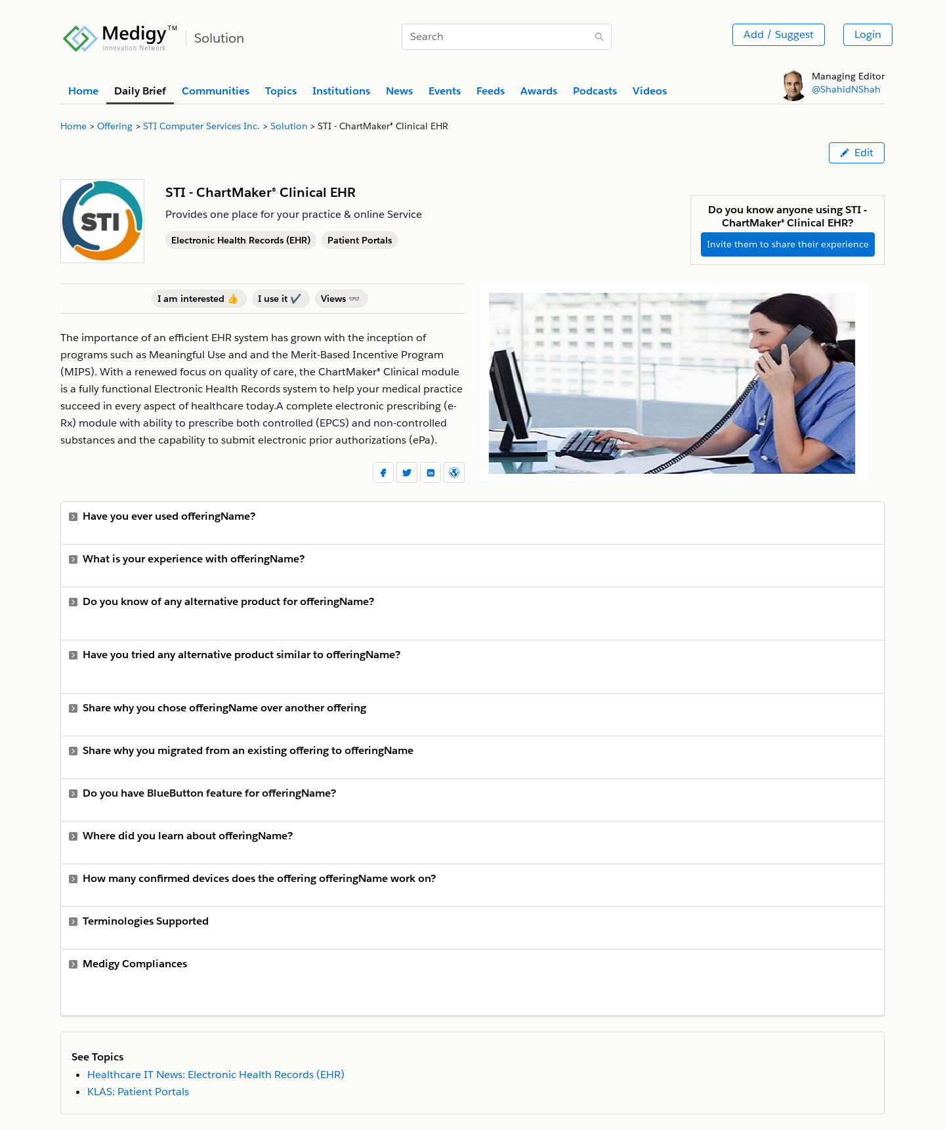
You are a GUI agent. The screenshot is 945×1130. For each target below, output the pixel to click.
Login (867, 34)
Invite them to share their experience (788, 244)
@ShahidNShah (846, 89)
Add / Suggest (779, 34)
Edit (856, 152)
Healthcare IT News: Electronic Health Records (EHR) (216, 1074)
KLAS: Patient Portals (138, 1092)
